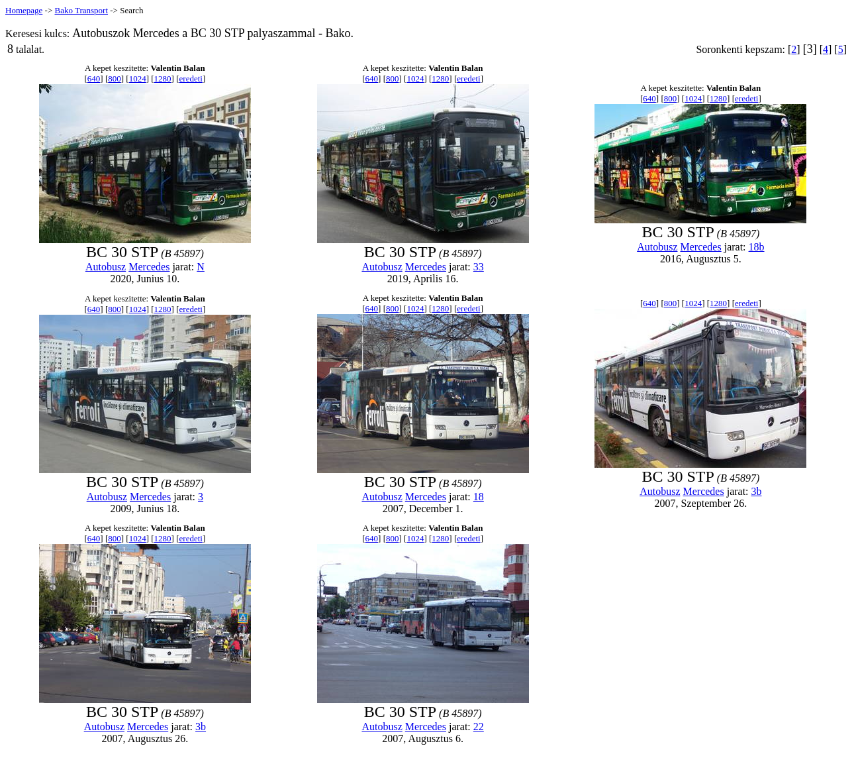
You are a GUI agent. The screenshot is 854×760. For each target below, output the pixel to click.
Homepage (23, 10)
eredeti (191, 78)
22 (478, 726)
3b (756, 491)
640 (94, 78)
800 (114, 78)
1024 (137, 78)
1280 (162, 78)
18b (757, 246)
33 (478, 266)
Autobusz (105, 266)
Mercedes (148, 266)
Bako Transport (81, 10)
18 (478, 496)
